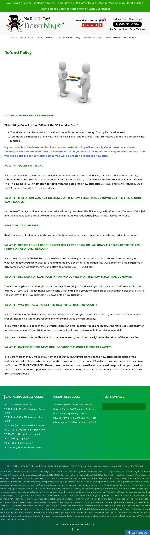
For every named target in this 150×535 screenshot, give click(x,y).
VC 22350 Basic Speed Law (18, 404)
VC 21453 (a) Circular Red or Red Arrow (24, 429)
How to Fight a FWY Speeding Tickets (73, 409)
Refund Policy (87, 524)
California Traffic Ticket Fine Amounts (73, 404)
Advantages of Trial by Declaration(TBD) (74, 422)
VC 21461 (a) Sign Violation (18, 443)
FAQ (58, 524)
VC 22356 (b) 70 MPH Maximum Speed (24, 425)
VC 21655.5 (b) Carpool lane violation (23, 447)
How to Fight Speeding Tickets (70, 413)
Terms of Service (70, 524)
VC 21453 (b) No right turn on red (22, 434)
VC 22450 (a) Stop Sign (16, 438)
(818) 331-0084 (127, 24)
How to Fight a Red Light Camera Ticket (74, 418)
